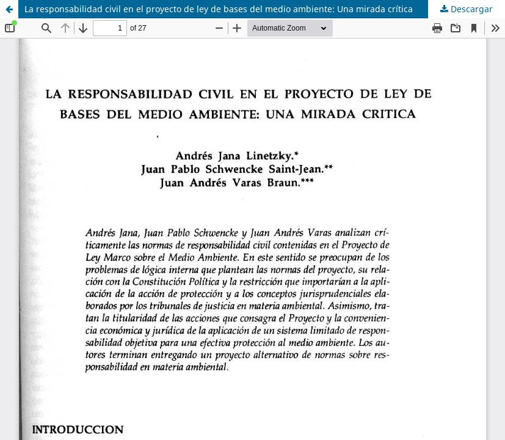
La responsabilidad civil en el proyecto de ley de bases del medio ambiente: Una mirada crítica (218, 9)
